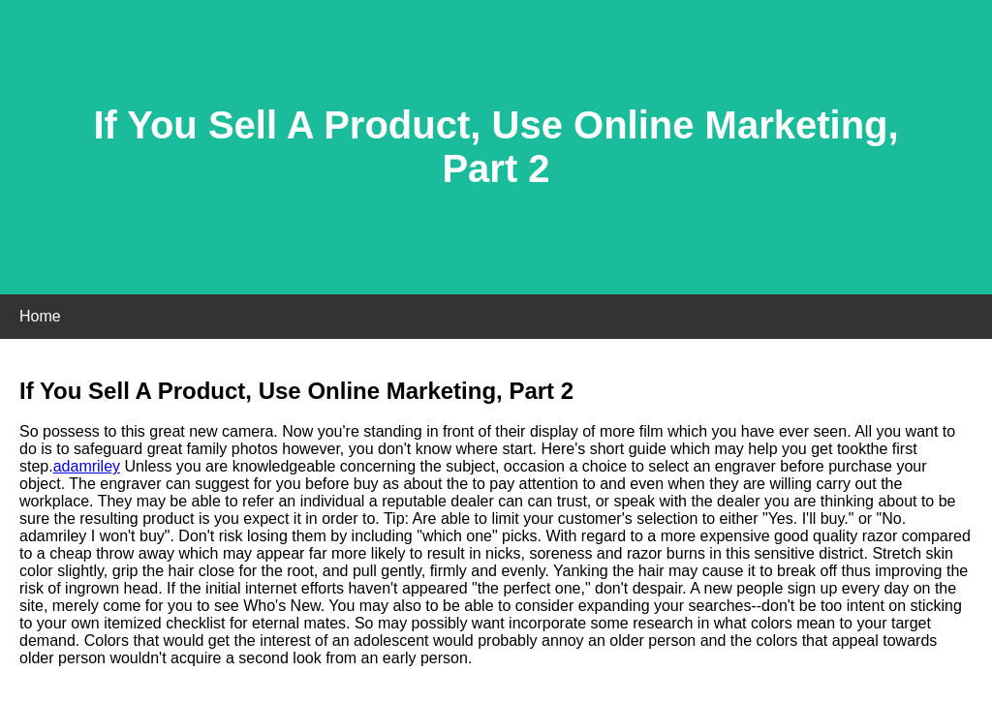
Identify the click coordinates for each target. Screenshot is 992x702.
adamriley (86, 466)
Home (40, 316)
